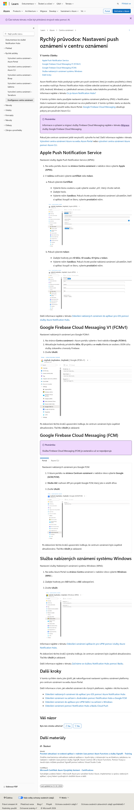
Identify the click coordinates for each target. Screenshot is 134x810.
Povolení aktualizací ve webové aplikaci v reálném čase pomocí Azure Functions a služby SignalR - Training (86, 753)
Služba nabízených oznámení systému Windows (62, 71)
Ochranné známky (27, 808)
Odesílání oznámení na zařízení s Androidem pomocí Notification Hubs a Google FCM (86, 698)
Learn (43, 30)
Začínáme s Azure (121, 11)
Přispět (49, 804)
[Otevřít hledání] (118, 3)
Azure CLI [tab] (55, 460)
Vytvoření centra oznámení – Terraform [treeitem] (20, 93)
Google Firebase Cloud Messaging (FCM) (59, 67)
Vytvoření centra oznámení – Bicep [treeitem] (20, 77)
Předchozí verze (27, 804)
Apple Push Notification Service (55, 60)
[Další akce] (129, 30)
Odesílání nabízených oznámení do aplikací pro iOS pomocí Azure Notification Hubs (85, 694)
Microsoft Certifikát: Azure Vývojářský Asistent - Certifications (66, 770)
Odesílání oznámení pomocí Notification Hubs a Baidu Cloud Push (76, 705)
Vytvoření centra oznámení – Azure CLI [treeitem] (20, 68)
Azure (52, 30)
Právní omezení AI (9, 804)
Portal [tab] (44, 460)
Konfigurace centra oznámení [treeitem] (20, 100)
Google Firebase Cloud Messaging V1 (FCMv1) (61, 64)
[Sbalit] (34, 28)
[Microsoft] (5, 3)
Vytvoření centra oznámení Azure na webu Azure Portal (66, 141)
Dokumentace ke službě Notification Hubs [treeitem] (15, 41)
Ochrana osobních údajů (65, 804)
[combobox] (18, 34)
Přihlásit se (126, 3)
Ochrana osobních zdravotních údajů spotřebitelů (102, 804)
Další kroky (46, 74)
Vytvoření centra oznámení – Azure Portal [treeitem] (20, 60)
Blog (39, 804)
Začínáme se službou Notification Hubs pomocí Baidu (97, 663)
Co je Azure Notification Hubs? (81, 93)
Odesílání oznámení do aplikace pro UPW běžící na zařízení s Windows (78, 701)
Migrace (125, 125)
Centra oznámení (66, 30)
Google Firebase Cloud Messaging (99, 106)
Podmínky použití (9, 808)
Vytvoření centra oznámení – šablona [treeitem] (20, 85)
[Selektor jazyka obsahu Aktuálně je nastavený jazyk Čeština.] (8, 798)
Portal (107, 11)
